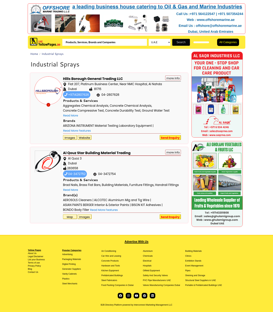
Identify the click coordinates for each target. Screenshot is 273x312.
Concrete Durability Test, (123, 110)
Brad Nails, (70, 185)
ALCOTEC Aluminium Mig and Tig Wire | (122, 200)
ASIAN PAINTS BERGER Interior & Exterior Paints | (97, 205)
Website (84, 138)
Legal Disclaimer (35, 256)
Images (70, 138)
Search (181, 42)
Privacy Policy (34, 266)
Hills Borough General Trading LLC (93, 79)
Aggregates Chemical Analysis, (86, 106)
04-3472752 (75, 174)
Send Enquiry (170, 138)
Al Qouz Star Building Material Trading (97, 153)
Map (70, 217)
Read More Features (77, 131)
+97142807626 (76, 95)
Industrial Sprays (53, 54)
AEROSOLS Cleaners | (78, 200)
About (30, 253)
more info (173, 78)
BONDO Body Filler (76, 210)
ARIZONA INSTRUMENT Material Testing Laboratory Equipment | (108, 126)
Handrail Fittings (167, 185)
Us (34, 253)
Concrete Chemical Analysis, (131, 106)
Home (34, 54)
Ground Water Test (156, 110)
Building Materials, (115, 185)
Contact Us (33, 272)
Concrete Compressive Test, (83, 110)
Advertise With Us (137, 241)
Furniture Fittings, (141, 185)
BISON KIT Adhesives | (146, 205)
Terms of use (34, 263)
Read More (70, 116)
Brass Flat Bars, (90, 185)
